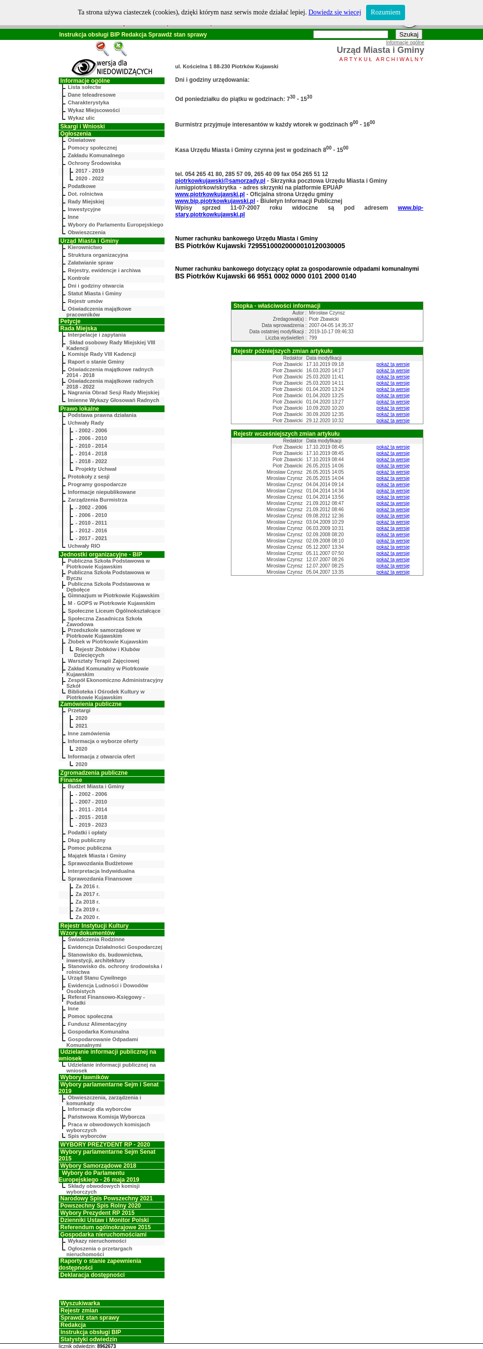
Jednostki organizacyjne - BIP (101, 554)
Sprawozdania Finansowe (100, 879)
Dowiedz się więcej (334, 12)
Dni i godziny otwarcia (96, 286)
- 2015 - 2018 (91, 817)
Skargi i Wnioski (82, 126)
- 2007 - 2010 (91, 802)
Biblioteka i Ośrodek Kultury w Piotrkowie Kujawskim (105, 694)
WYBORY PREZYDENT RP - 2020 (105, 1144)
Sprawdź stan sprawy (177, 34)
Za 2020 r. (88, 917)
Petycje (70, 321)
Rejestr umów (85, 301)
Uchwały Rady (86, 423)
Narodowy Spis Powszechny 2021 (106, 1198)
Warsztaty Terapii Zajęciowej (104, 661)
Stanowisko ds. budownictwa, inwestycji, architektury (104, 957)
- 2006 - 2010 (91, 438)
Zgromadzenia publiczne (93, 772)
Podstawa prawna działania (102, 415)
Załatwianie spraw (90, 262)
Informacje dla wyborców (99, 1109)
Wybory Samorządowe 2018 (98, 1165)
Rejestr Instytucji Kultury (94, 925)
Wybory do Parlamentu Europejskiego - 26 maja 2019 (99, 1176)
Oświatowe (81, 140)
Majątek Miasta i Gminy (97, 855)
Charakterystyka (88, 102)
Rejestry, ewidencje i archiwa (104, 270)
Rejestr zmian (79, 1310)
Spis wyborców (87, 1136)
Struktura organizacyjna (98, 255)
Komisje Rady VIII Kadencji (102, 354)
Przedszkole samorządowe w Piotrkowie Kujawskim (103, 633)
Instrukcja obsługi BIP (89, 34)
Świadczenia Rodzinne (96, 939)
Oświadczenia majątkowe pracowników (98, 311)
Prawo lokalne (79, 408)
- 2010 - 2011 (91, 523)
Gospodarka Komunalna (98, 1031)
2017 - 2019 (90, 171)
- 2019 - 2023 (91, 825)
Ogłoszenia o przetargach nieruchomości (99, 1251)
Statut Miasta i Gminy (95, 293)
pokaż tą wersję (392, 364)
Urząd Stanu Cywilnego (97, 978)
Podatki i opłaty (87, 832)
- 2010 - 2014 (91, 446)
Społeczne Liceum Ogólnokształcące (114, 611)
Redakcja (134, 34)
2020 (81, 718)
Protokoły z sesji (89, 476)
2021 (81, 726)
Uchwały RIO (84, 546)
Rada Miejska (78, 328)
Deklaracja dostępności (92, 1275)
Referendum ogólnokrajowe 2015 (105, 1227)
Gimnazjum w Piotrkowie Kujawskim (113, 595)
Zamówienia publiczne (90, 704)
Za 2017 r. (88, 894)
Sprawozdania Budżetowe (100, 863)
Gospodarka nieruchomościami (103, 1234)
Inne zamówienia (89, 733)
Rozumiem (385, 12)
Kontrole (78, 278)
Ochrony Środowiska (94, 163)
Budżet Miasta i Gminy (96, 786)
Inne (73, 217)
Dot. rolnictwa (85, 194)
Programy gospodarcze (97, 484)
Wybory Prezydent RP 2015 (97, 1213)
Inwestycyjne (84, 209)
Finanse (71, 780)
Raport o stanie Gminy (96, 362)
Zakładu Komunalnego (96, 155)
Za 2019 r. (88, 909)
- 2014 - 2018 (91, 453)
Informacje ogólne (85, 80)
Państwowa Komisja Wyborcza (106, 1117)
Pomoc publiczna (89, 848)
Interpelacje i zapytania (97, 335)
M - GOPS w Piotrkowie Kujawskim (111, 603)
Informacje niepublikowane (102, 492)
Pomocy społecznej (92, 148)
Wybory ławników (84, 1077)
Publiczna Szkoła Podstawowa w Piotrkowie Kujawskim (108, 563)
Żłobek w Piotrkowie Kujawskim (108, 641)
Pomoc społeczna (90, 1016)
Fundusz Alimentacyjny (97, 1024)
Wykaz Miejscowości (94, 110)
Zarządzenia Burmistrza (97, 500)
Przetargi (79, 710)
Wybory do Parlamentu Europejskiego (115, 224)
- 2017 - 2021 (91, 538)
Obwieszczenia (86, 232)
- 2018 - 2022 (91, 461)
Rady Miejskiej (86, 201)
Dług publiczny (86, 840)
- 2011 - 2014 (91, 809)
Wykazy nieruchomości (97, 1241)
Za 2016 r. (88, 886)
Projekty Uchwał (96, 469)
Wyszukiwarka (80, 1303)
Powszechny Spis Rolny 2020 (100, 1205)
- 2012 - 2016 (91, 530)
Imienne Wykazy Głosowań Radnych (113, 400)
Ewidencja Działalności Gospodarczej (115, 947)
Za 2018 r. (88, 902)
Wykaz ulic (81, 118)
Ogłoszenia (75, 133)
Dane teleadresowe (92, 95)
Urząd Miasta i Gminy (89, 241)
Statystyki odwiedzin (89, 1339)
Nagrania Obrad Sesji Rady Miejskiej (113, 392)
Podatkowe (82, 186)
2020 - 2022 (90, 178)
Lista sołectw (84, 87)
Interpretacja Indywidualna (101, 871)
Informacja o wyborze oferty (103, 741)
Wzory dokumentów (87, 933)
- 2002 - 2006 (91, 430)
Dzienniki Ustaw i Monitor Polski (104, 1220)
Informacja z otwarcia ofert (101, 756)
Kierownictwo (85, 247)
